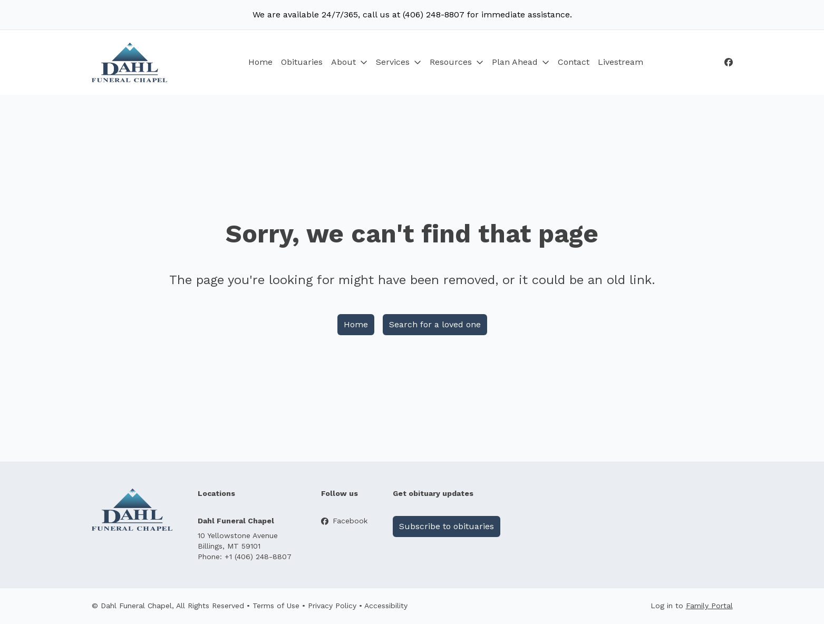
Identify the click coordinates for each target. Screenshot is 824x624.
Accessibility (386, 605)
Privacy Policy (332, 605)
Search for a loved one (435, 324)
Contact (573, 62)
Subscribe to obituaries (446, 526)
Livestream (620, 62)
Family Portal (709, 605)
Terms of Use (276, 605)
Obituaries (302, 62)
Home (260, 62)
